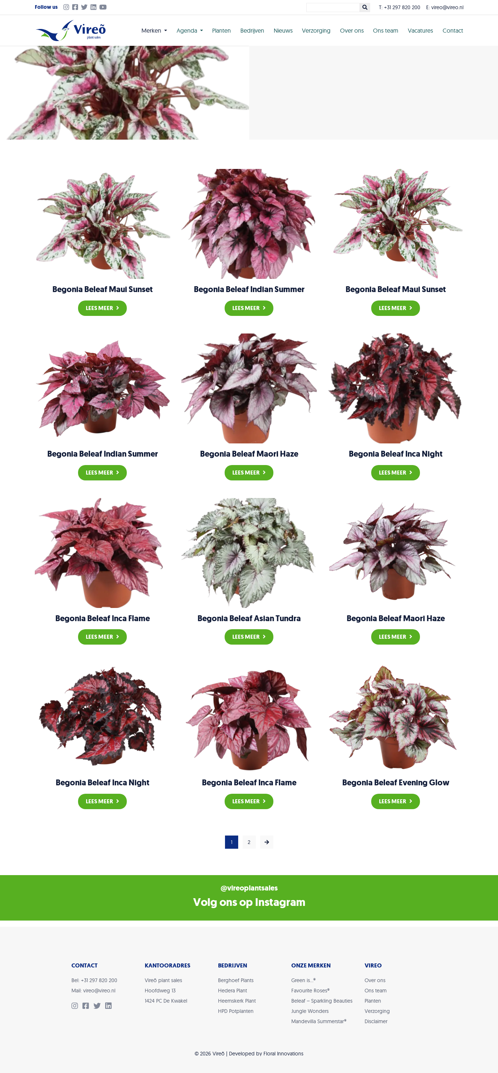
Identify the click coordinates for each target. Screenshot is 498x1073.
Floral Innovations (283, 1053)
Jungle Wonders (310, 1011)
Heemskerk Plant (237, 1001)
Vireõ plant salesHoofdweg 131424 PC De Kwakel (166, 990)
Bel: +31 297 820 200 (94, 980)
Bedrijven (252, 30)
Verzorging (316, 30)
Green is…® (303, 980)
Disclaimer (376, 1021)
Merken (152, 30)
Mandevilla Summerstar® (318, 1021)
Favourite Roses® (310, 990)
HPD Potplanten (236, 1011)
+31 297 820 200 (402, 7)
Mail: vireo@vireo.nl (93, 990)
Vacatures (420, 30)
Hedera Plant (232, 990)
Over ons (352, 30)
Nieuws (283, 30)
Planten (221, 30)
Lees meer (102, 308)
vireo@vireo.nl (447, 7)
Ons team (385, 30)
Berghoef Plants (236, 980)
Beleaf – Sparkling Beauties (322, 1001)
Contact (453, 30)
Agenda (188, 30)
